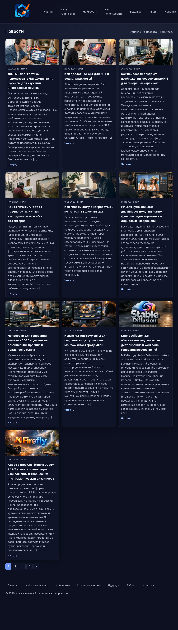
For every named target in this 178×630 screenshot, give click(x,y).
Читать (13, 164)
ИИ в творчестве (67, 11)
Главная (47, 11)
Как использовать (114, 11)
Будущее (135, 11)
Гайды (153, 11)
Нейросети (90, 11)
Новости (148, 585)
